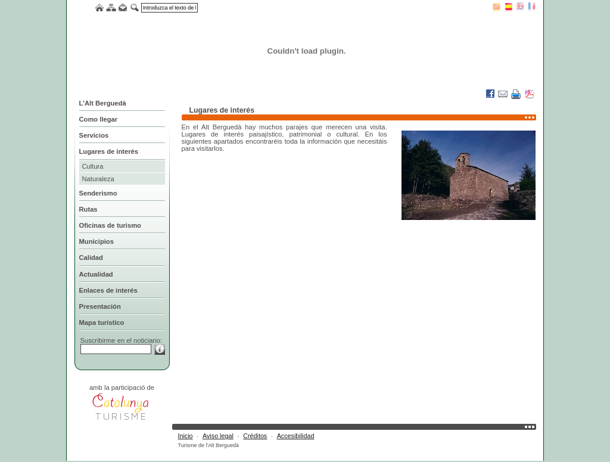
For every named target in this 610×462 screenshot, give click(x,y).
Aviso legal (218, 435)
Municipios (96, 241)
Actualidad (96, 274)
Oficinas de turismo (110, 225)
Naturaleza (98, 178)
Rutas (88, 209)
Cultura (93, 166)
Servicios (94, 135)
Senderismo (98, 193)
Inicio (185, 435)
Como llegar (98, 119)
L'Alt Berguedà (102, 103)
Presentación (100, 306)
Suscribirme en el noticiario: (121, 340)
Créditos (255, 435)
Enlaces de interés (108, 290)
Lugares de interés (108, 151)
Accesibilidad (296, 435)
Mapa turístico (102, 322)
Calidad (91, 257)
